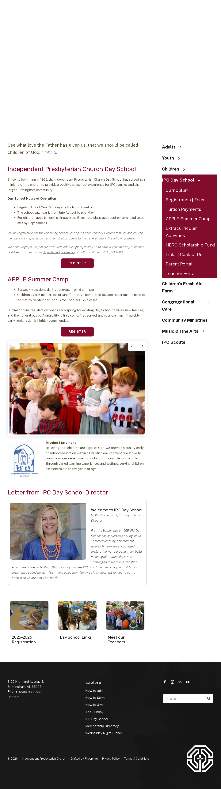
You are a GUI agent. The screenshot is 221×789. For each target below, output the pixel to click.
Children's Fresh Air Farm (182, 287)
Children (175, 168)
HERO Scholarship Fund (190, 244)
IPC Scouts (173, 342)
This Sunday (94, 712)
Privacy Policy (111, 758)
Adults (173, 146)
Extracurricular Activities (181, 232)
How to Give (94, 705)
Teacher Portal (181, 273)
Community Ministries (185, 320)
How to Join (94, 691)
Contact (14, 697)
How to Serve (95, 698)
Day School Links (76, 637)
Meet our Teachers (116, 639)
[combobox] (183, 698)
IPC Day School (183, 179)
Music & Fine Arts (185, 331)
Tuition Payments (183, 209)
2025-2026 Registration (24, 639)
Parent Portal (179, 263)
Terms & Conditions (137, 758)
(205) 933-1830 (30, 692)
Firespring (91, 758)
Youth (172, 157)
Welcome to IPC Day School (116, 510)
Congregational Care (187, 305)
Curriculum (177, 190)
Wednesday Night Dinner (103, 733)
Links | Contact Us (184, 254)
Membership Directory (102, 726)
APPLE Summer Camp (188, 218)
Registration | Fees (185, 199)
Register (77, 263)
